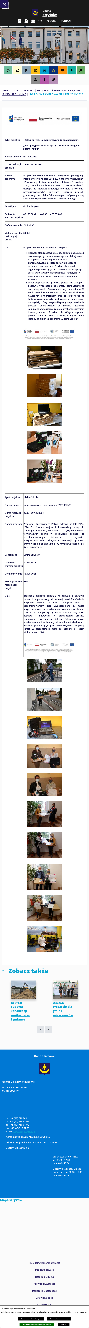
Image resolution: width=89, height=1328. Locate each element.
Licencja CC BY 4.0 (44, 1294)
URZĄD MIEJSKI (23, 90)
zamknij (63, 1324)
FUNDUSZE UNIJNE (14, 94)
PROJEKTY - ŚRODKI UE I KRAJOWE (58, 90)
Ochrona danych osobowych (30, 1319)
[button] (44, 124)
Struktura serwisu (44, 1287)
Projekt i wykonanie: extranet (44, 1280)
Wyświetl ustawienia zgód (59, 1319)
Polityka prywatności (45, 1301)
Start (6, 90)
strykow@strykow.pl (24, 1148)
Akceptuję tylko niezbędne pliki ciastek (37, 1324)
